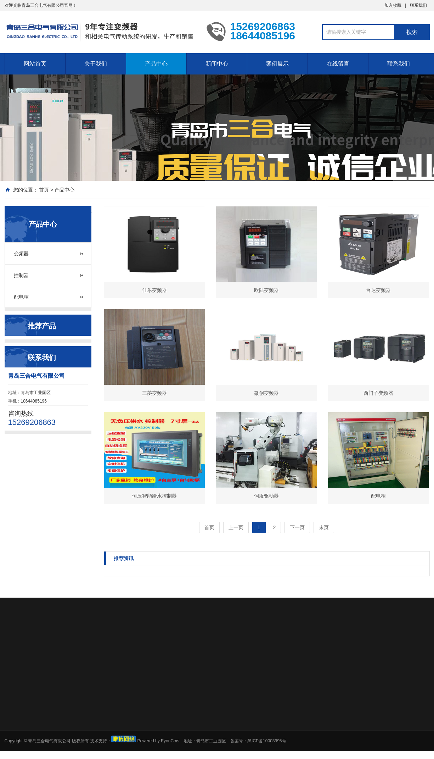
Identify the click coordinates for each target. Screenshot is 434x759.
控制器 (21, 275)
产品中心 (156, 64)
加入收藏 (392, 5)
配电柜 (21, 297)
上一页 (236, 527)
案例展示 (277, 64)
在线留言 (338, 64)
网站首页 (35, 64)
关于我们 (95, 64)
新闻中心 (216, 64)
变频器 (21, 253)
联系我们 (418, 5)
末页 (324, 527)
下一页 (297, 527)
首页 (44, 190)
